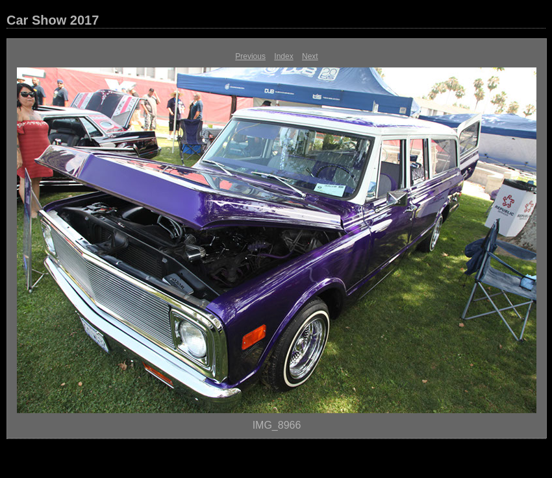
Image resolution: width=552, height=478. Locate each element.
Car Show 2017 (52, 20)
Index (283, 56)
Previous (250, 56)
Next (310, 56)
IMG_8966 (277, 425)
